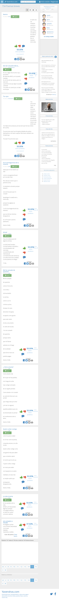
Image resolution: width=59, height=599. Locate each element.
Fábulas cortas (46, 181)
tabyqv (9, 233)
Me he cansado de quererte (9, 271)
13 (25, 567)
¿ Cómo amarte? (8, 367)
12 (21, 567)
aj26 (9, 166)
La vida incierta (8, 496)
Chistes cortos (46, 174)
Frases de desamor (47, 178)
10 (14, 567)
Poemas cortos (46, 175)
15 (32, 567)
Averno (5, 14)
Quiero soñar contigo (10, 429)
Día (43, 9)
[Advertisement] (16, 30)
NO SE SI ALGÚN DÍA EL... (11, 66)
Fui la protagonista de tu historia (11, 163)
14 (28, 567)
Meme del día (49, 99)
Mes (52, 9)
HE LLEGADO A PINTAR (8, 522)
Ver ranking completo (49, 36)
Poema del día (49, 146)
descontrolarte (11, 67)
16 (36, 567)
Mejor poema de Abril (47, 56)
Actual (5, 232)
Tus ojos (6, 96)
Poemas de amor (47, 177)
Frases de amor (46, 180)
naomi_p (54, 94)
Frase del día (49, 129)
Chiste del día (49, 116)
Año (43, 11)
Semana (48, 9)
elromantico (10, 98)
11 (18, 567)
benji (9, 16)
